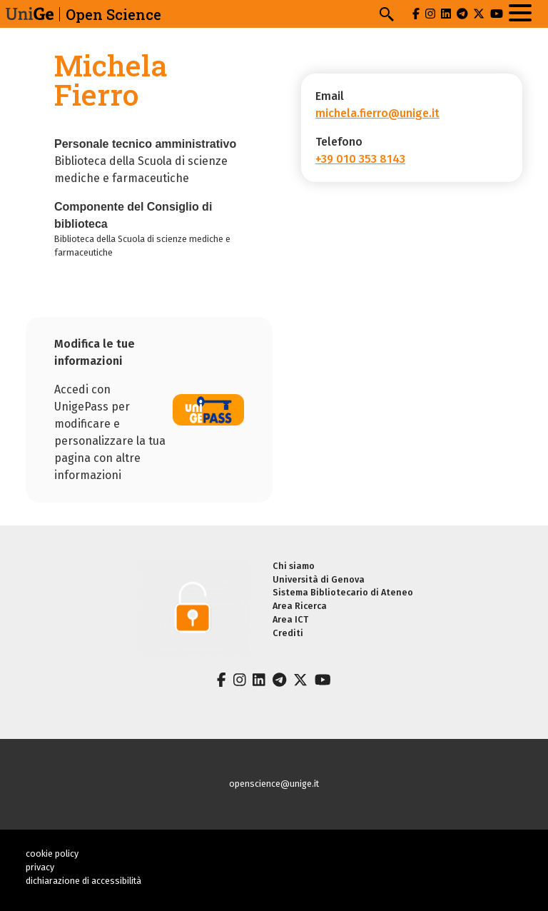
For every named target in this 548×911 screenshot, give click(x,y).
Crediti (288, 633)
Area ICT (290, 619)
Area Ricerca (300, 605)
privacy (40, 867)
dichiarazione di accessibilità (83, 880)
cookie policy (52, 853)
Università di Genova (319, 579)
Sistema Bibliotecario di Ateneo (343, 592)
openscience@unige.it (274, 783)
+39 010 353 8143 (360, 159)
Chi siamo (294, 565)
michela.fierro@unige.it (377, 113)
